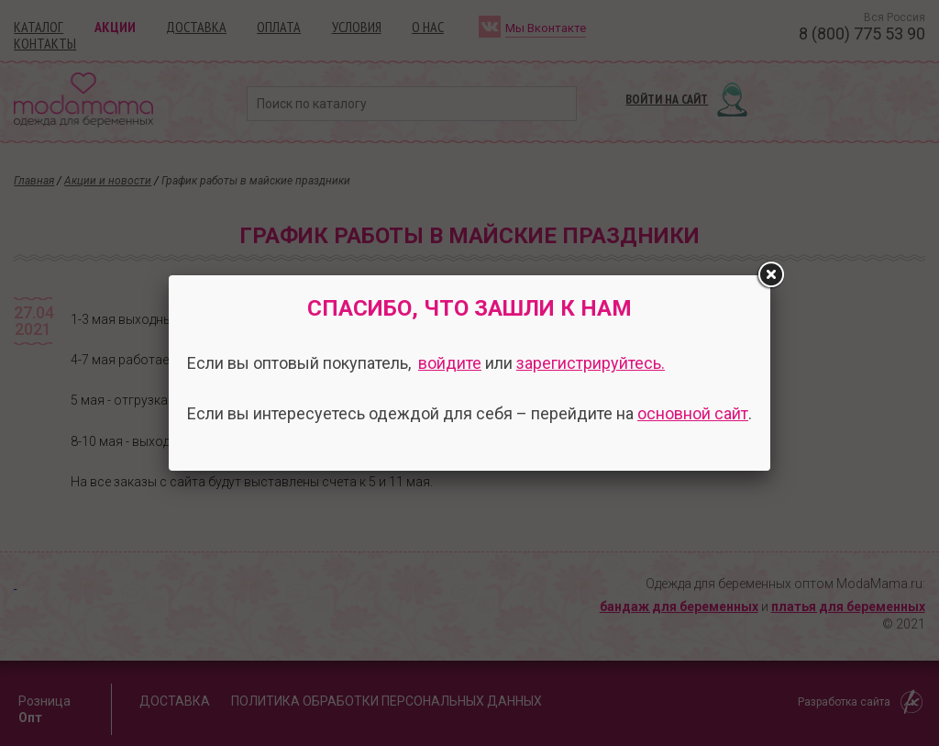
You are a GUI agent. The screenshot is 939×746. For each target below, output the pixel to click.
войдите (449, 363)
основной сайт (692, 413)
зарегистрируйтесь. (590, 363)
